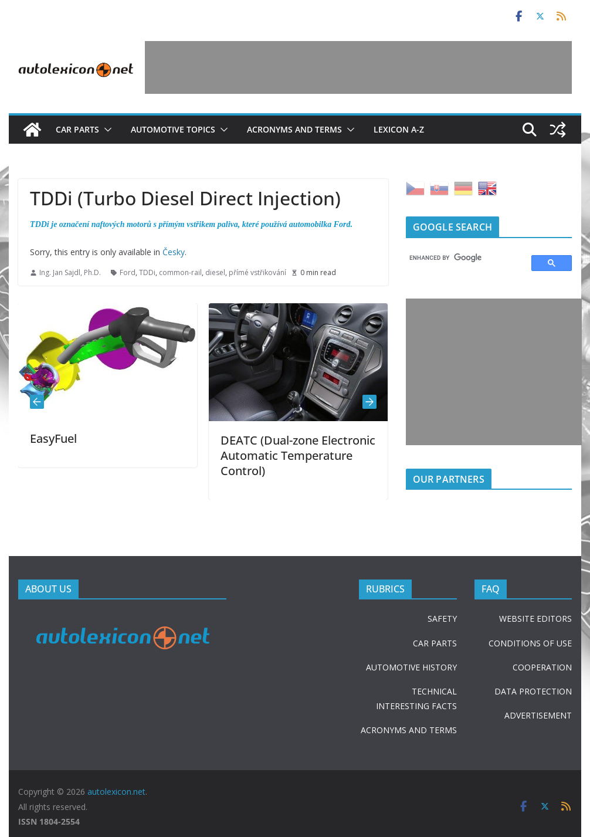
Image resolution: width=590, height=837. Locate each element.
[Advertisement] (358, 67)
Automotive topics (173, 129)
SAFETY (442, 618)
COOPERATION (542, 667)
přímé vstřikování (257, 272)
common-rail (180, 272)
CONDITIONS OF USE (530, 643)
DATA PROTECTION (533, 691)
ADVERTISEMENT (538, 715)
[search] (463, 258)
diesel (215, 272)
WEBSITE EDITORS (535, 618)
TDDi (147, 272)
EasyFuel (53, 438)
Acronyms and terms (294, 129)
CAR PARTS (435, 643)
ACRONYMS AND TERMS (409, 730)
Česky (173, 251)
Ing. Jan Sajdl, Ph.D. (70, 272)
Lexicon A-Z (399, 129)
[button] (105, 129)
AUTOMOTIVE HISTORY (411, 667)
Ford (127, 272)
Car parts (77, 129)
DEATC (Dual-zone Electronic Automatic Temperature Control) (298, 455)
